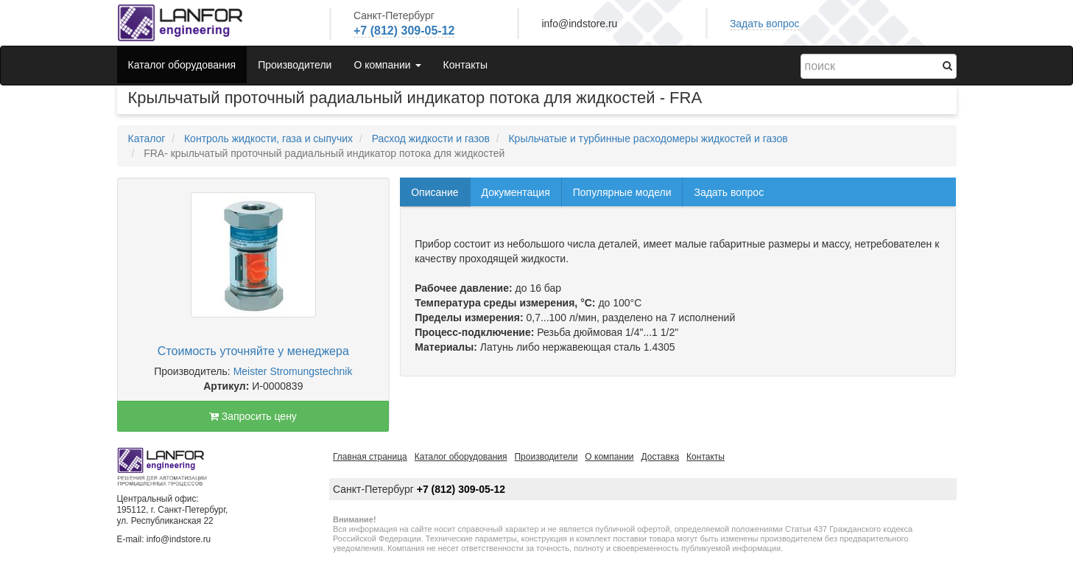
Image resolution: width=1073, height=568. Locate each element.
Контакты (465, 65)
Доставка (660, 457)
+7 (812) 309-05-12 (403, 30)
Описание (434, 192)
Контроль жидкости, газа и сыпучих (268, 138)
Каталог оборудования (182, 65)
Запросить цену (253, 416)
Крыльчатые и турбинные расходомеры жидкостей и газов (647, 138)
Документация (516, 192)
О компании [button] (387, 65)
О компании (609, 457)
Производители (294, 65)
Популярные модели (622, 192)
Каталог (147, 138)
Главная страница (370, 457)
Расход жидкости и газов (431, 138)
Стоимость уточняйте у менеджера (253, 351)
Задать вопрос (765, 23)
